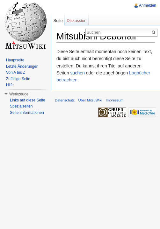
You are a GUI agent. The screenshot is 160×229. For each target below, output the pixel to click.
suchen (77, 72)
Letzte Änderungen (22, 66)
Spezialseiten (21, 106)
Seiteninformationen (27, 112)
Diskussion (76, 20)
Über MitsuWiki (90, 100)
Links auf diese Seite (27, 100)
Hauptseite (15, 60)
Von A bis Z (15, 72)
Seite (57, 20)
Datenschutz (65, 100)
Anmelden (147, 5)
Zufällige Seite (18, 79)
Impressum (114, 100)
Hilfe (10, 85)
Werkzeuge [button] (18, 94)
